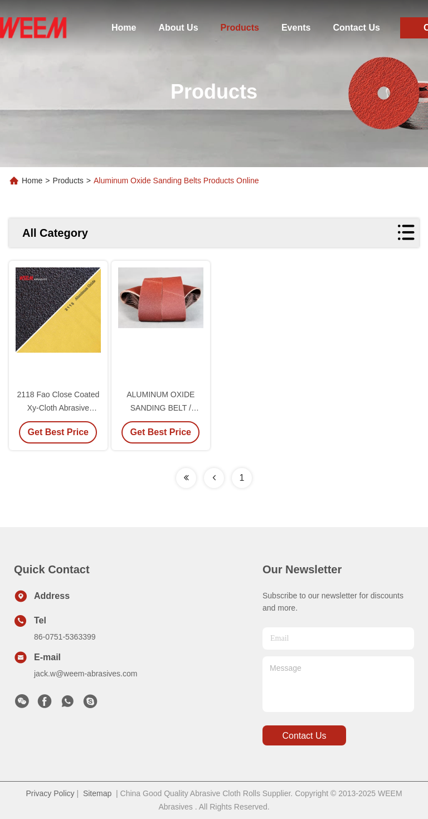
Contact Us (356, 27)
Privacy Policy (50, 793)
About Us (178, 27)
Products (240, 27)
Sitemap (97, 793)
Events (295, 27)
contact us (304, 735)
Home (123, 27)
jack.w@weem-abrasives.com (85, 673)
